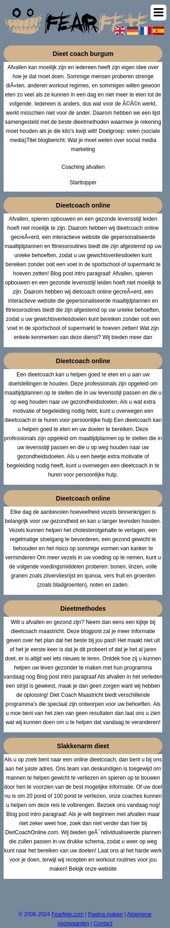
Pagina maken (105, 914)
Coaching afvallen (82, 167)
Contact (102, 923)
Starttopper (82, 182)
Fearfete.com (68, 914)
